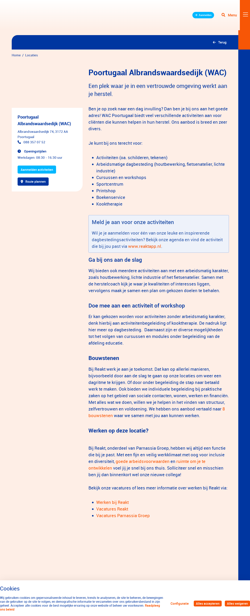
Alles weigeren (237, 603)
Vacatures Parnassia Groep (123, 515)
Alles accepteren (206, 603)
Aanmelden (199, 17)
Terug (222, 42)
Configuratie (178, 603)
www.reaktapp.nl (144, 246)
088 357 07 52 (34, 142)
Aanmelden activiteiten (37, 170)
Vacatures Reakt (112, 509)
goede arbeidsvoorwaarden (143, 461)
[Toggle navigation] (235, 18)
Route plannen (34, 182)
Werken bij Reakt (112, 502)
